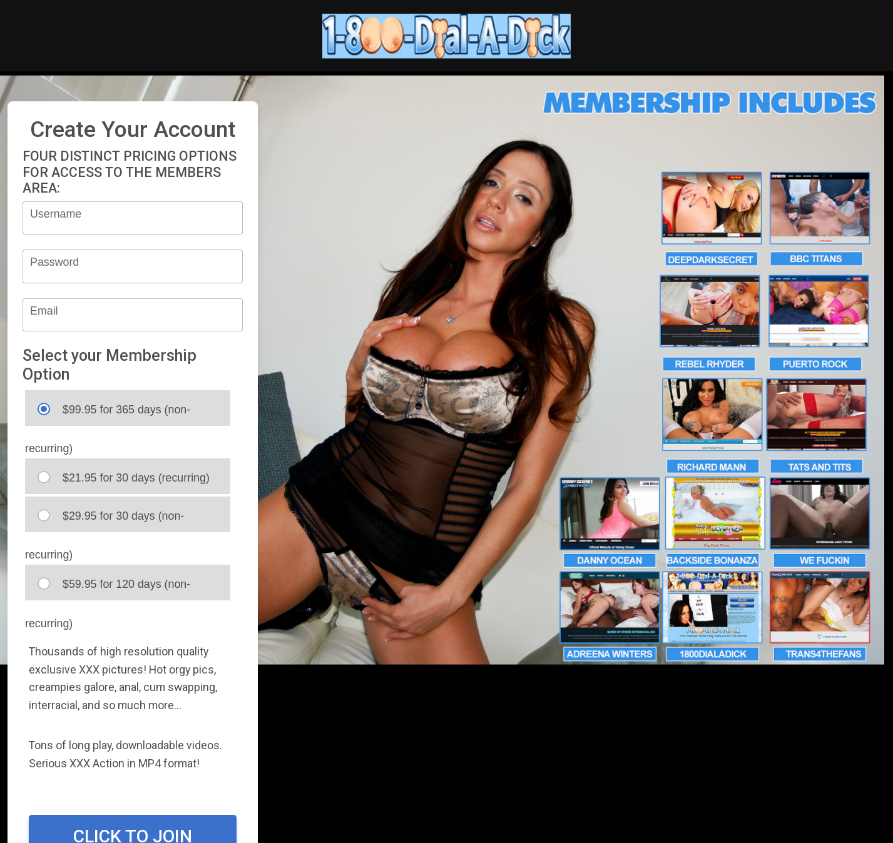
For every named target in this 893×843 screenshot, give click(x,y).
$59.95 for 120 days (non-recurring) (107, 588)
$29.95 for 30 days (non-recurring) (104, 520)
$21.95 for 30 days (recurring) (124, 477)
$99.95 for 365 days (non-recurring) (107, 414)
